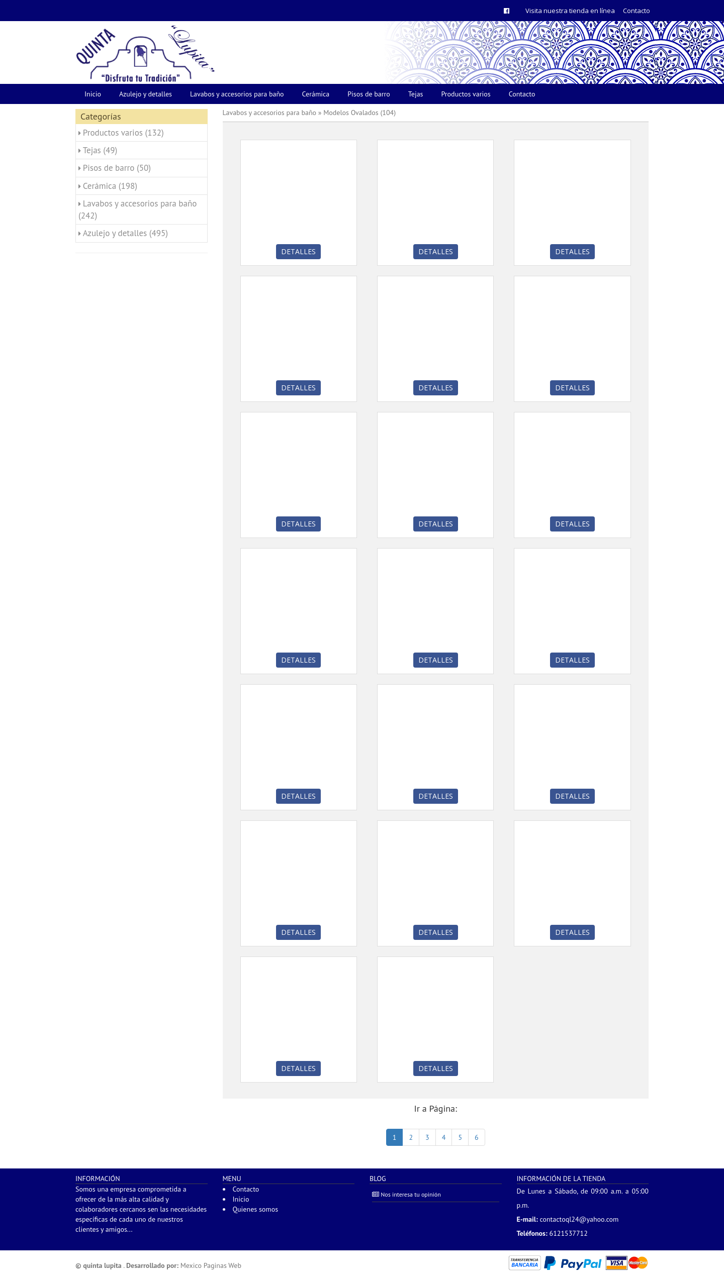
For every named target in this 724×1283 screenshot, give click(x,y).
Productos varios (466, 93)
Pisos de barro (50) (117, 167)
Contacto (636, 10)
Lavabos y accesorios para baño (237, 93)
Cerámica (316, 93)
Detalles (298, 251)
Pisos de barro (368, 93)
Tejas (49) (100, 150)
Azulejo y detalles (145, 93)
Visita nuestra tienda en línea (570, 10)
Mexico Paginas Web (210, 1265)
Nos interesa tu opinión (406, 1194)
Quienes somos (256, 1209)
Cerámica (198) (110, 185)
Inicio (92, 93)
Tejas (415, 93)
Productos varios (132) (123, 132)
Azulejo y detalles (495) (125, 233)
